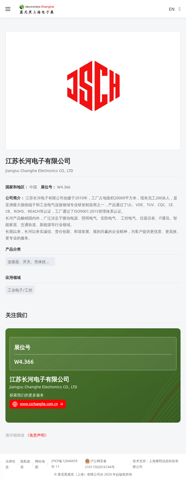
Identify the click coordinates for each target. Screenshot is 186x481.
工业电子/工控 (20, 290)
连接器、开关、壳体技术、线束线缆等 (27, 262)
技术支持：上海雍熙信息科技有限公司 (155, 463)
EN (172, 8)
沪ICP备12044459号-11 (64, 463)
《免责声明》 (37, 435)
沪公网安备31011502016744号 (100, 463)
